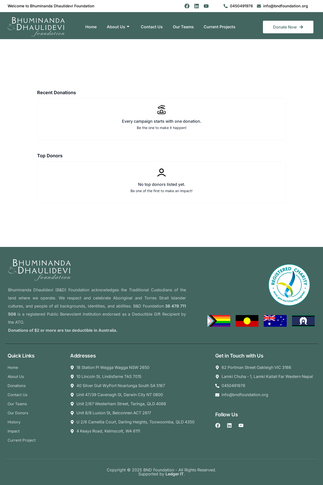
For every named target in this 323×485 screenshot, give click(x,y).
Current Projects (220, 26)
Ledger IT (174, 474)
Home (90, 26)
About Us (117, 26)
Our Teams (183, 26)
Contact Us (152, 26)
